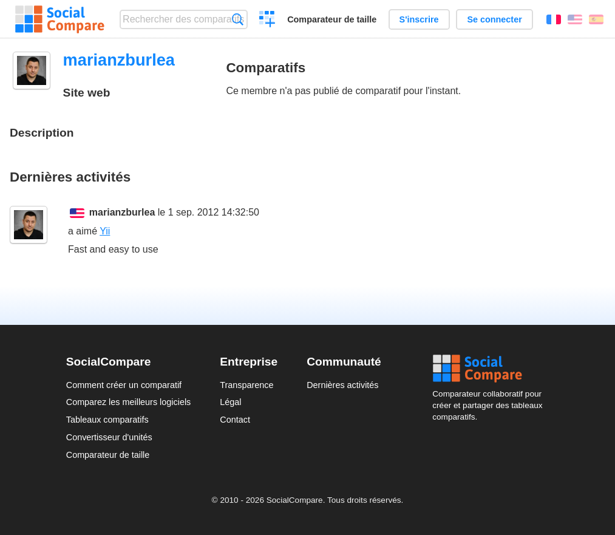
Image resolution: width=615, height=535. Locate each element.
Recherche (237, 19)
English (575, 19)
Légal (230, 402)
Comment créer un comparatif (124, 385)
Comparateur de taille (331, 19)
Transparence (246, 385)
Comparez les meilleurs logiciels (128, 402)
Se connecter (494, 19)
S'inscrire (419, 19)
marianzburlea (122, 212)
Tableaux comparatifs (107, 419)
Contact (235, 419)
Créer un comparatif (267, 20)
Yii (105, 231)
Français (553, 19)
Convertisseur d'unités (109, 437)
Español (596, 19)
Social (490, 368)
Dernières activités (342, 385)
